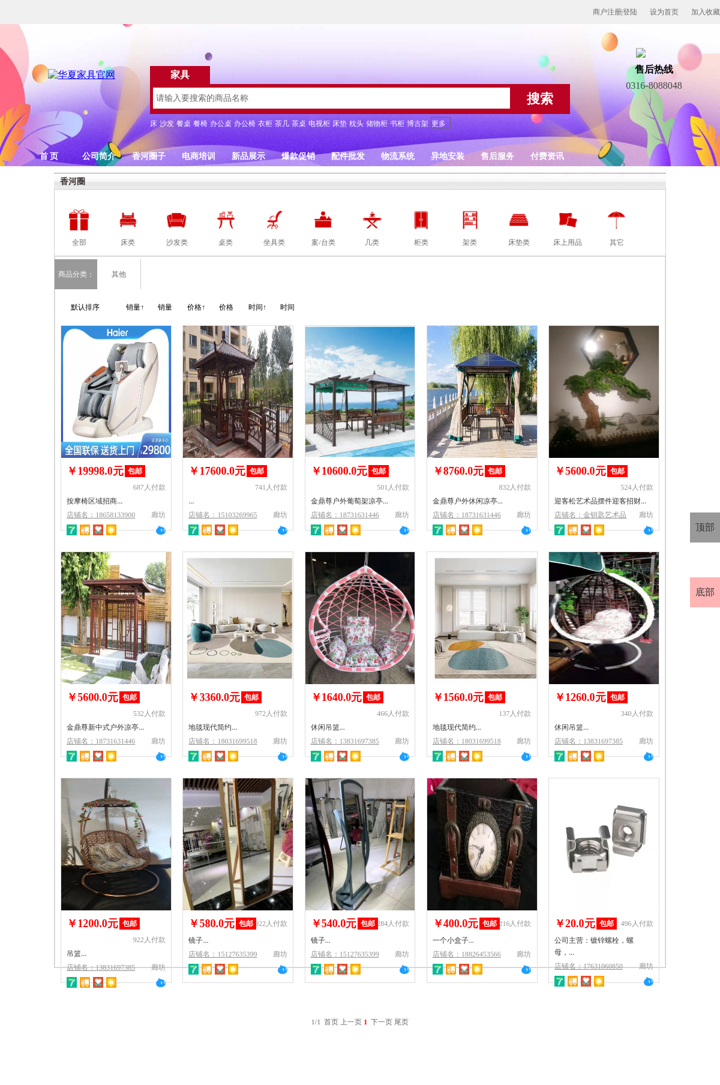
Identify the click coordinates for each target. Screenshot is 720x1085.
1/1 (316, 1022)
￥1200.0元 (92, 924)
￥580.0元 (211, 924)
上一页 (351, 1022)
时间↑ (257, 307)
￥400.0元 (456, 924)
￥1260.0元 (580, 697)
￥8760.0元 (458, 471)
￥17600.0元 (216, 471)
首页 (331, 1022)
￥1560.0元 (458, 697)
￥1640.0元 (336, 697)
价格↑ (196, 307)
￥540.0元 (334, 924)
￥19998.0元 (95, 471)
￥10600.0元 (339, 471)
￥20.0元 (574, 924)
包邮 (135, 471)
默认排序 (85, 307)
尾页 (401, 1022)
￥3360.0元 (214, 697)
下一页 (381, 1022)
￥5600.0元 (580, 471)
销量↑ (135, 307)
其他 (119, 274)
